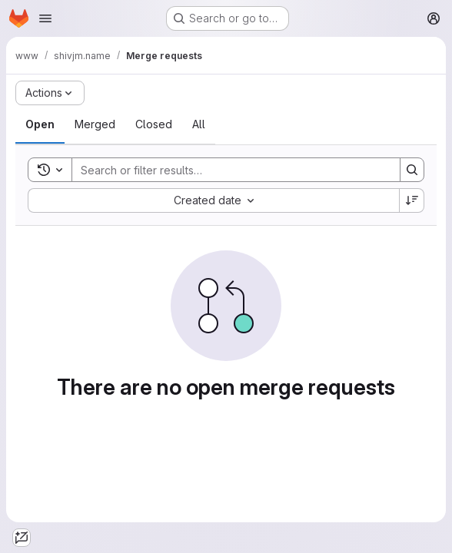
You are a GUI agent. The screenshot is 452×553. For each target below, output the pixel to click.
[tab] (40, 124)
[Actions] (50, 93)
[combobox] (213, 200)
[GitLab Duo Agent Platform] (21, 537)
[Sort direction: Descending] (412, 200)
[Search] (228, 170)
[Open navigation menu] (45, 18)
